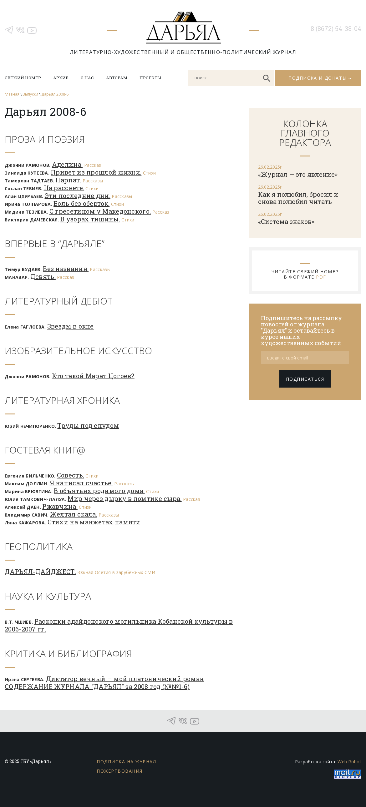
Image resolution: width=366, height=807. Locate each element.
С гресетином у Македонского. (100, 211)
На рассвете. (64, 188)
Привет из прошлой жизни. (96, 172)
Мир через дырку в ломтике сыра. (124, 498)
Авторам (116, 78)
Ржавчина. (60, 506)
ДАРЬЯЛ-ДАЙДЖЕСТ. (40, 571)
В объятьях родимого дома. (99, 491)
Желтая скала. (73, 514)
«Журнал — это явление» (298, 174)
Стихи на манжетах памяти (94, 522)
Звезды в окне (70, 326)
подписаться (305, 379)
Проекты (150, 78)
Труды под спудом (88, 425)
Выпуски (30, 94)
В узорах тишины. (90, 219)
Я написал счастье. (81, 483)
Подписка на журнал (126, 762)
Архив (61, 78)
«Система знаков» (286, 221)
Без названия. (66, 269)
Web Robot (349, 762)
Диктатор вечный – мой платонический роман (125, 679)
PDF (321, 277)
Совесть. (70, 475)
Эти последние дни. (77, 195)
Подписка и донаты (317, 78)
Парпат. (68, 180)
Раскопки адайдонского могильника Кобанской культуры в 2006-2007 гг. (119, 625)
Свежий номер (23, 78)
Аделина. (67, 164)
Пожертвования (120, 771)
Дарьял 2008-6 (55, 94)
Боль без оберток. (81, 203)
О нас (87, 78)
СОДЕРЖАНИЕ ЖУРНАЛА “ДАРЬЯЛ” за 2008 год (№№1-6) (97, 686)
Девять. (43, 276)
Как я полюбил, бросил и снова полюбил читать (298, 197)
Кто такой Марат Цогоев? (93, 376)
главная (12, 94)
